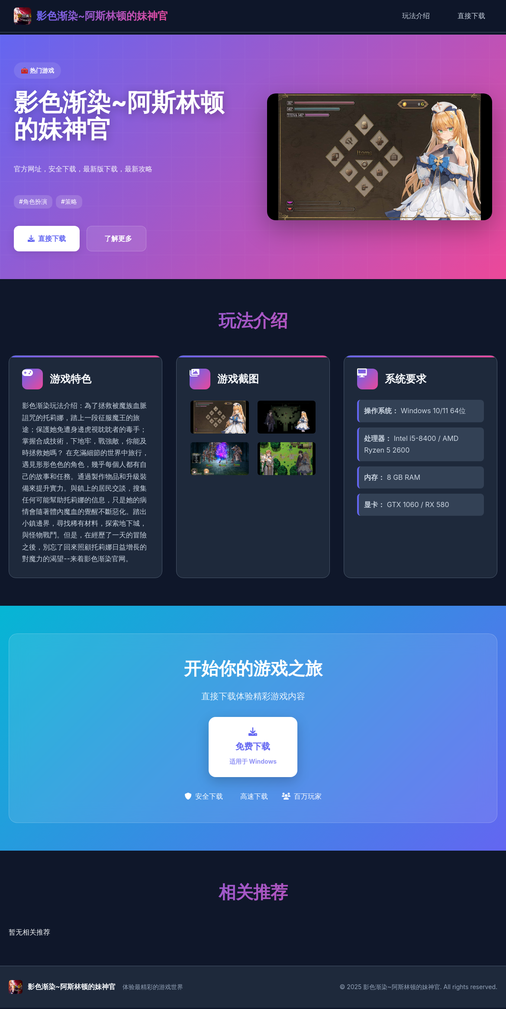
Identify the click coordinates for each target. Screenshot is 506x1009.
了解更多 (118, 238)
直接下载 (471, 15)
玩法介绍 (416, 15)
